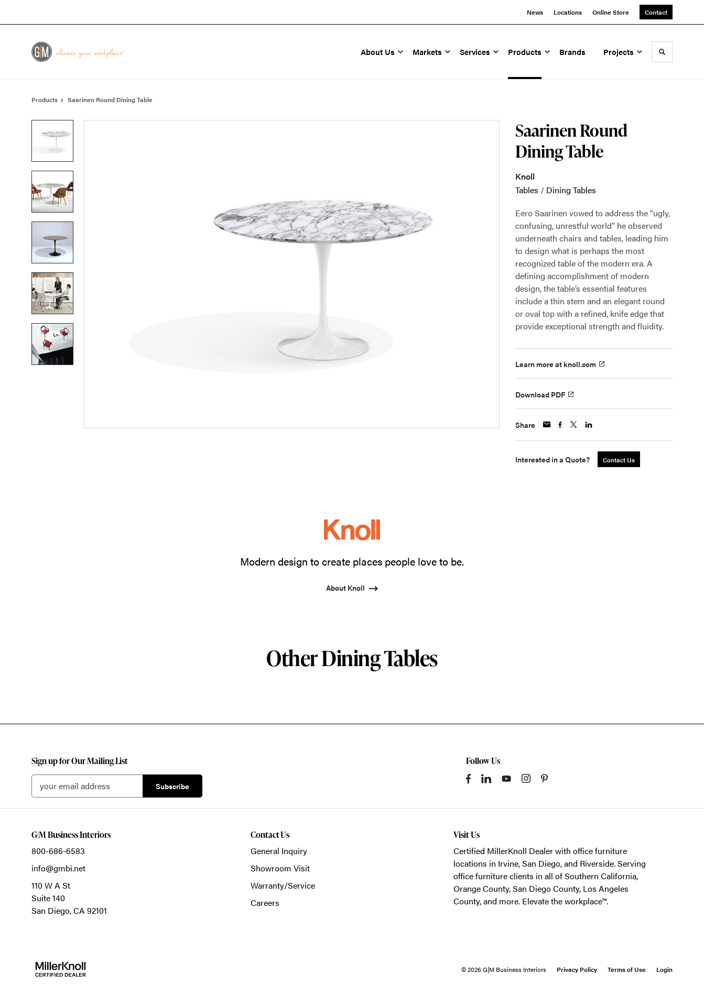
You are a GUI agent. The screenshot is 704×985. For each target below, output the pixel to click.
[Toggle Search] (662, 51)
